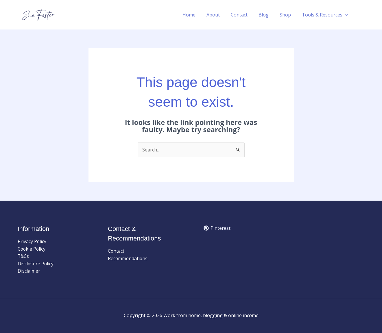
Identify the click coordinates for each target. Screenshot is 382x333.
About (221, 15)
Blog (268, 15)
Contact (245, 15)
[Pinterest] (217, 228)
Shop (288, 15)
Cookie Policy (32, 249)
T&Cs (23, 256)
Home (198, 15)
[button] (346, 15)
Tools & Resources (326, 15)
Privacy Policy (32, 241)
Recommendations (128, 258)
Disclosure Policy (36, 263)
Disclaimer (29, 271)
